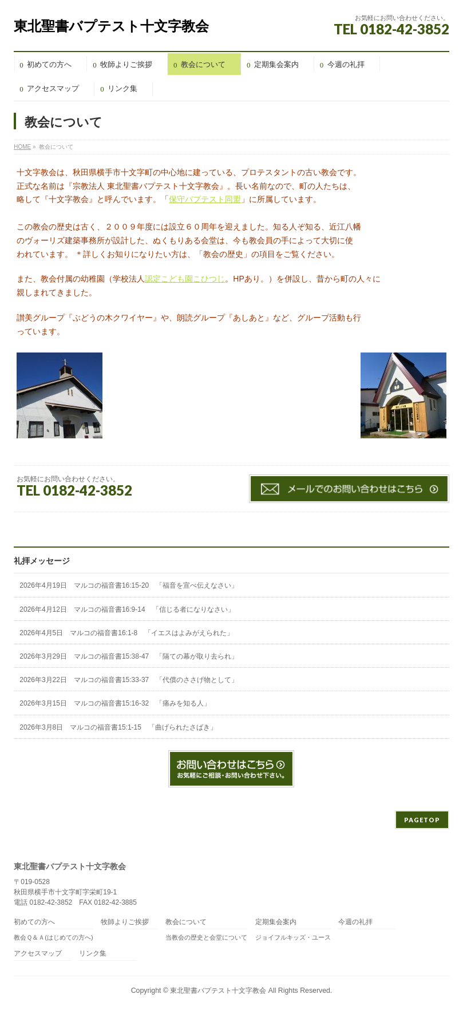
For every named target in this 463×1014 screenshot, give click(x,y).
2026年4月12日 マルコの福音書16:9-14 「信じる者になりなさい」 (126, 609)
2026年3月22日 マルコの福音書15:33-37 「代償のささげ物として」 (128, 680)
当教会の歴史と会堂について (206, 937)
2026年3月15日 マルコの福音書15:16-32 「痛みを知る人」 (115, 703)
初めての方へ (34, 922)
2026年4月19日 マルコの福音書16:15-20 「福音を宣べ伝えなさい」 (128, 585)
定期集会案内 (275, 922)
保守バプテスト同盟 (205, 199)
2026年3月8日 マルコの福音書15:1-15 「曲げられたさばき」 (118, 727)
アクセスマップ (38, 953)
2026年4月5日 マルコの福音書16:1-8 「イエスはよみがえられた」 (126, 633)
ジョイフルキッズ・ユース (293, 937)
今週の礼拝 (355, 922)
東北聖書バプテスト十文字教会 (111, 26)
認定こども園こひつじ (185, 278)
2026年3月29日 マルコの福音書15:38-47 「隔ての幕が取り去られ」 (128, 656)
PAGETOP (422, 819)
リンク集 (92, 953)
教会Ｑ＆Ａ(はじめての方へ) (53, 937)
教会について (186, 922)
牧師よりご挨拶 (125, 922)
